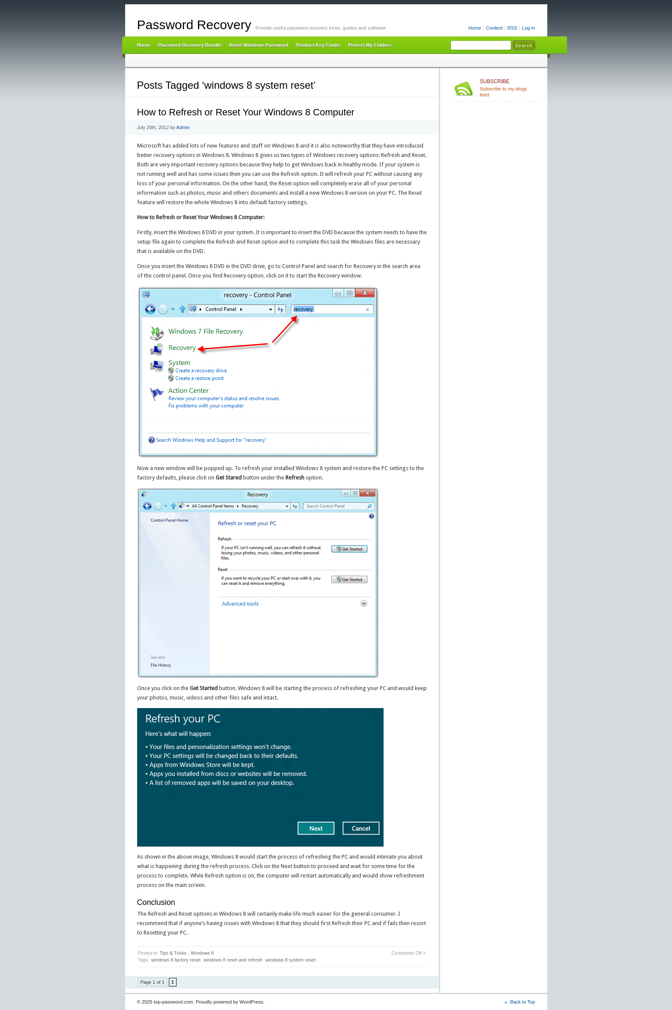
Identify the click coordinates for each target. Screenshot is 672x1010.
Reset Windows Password (258, 45)
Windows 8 (202, 953)
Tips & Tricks (172, 953)
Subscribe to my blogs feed (507, 87)
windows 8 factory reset (176, 959)
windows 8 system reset (291, 959)
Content (494, 27)
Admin (182, 127)
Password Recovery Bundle (190, 45)
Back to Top (522, 1001)
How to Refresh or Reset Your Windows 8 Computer (245, 112)
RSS (512, 27)
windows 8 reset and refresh (233, 959)
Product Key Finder (318, 45)
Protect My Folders (369, 45)
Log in (528, 27)
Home (474, 27)
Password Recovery (194, 25)
